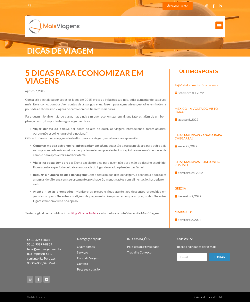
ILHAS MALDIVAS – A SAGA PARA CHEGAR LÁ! (198, 136)
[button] (177, 6)
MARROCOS (184, 212)
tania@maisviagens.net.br (44, 249)
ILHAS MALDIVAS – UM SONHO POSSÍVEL (197, 163)
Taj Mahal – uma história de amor (197, 85)
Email (180, 251)
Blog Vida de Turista (84, 213)
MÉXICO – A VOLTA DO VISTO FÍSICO (196, 110)
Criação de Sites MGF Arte (208, 297)
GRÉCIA (180, 188)
